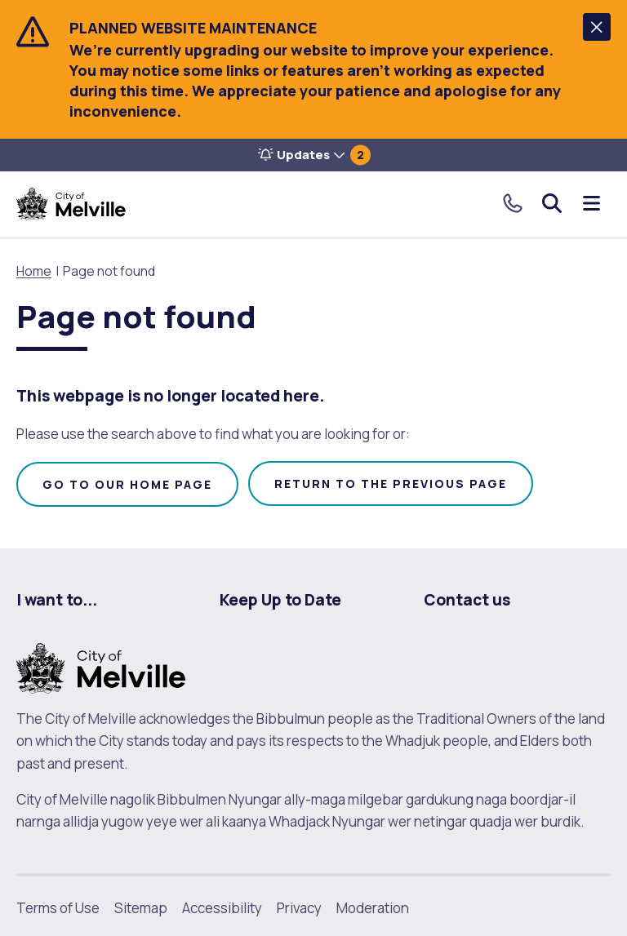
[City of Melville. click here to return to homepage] (100, 667)
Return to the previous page (390, 483)
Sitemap (140, 907)
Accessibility (222, 907)
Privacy (299, 907)
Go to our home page (127, 484)
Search (552, 203)
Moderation (372, 907)
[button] (597, 27)
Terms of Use (58, 907)
